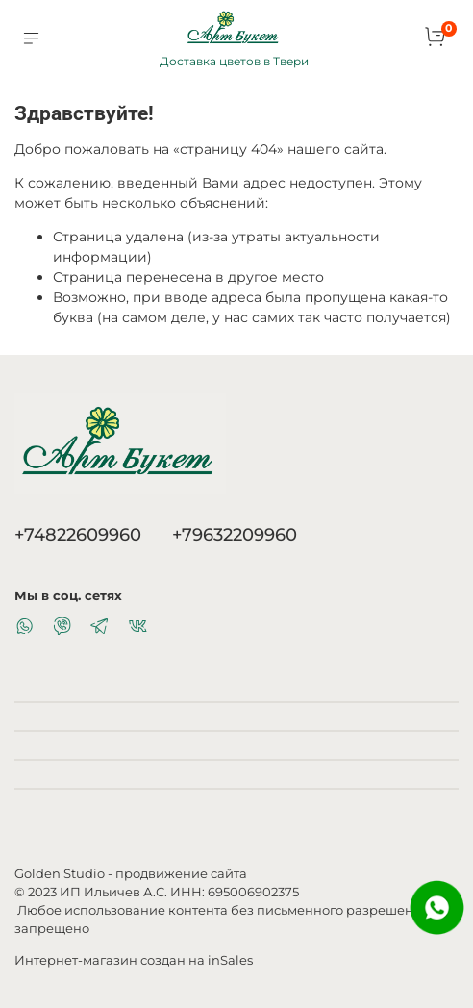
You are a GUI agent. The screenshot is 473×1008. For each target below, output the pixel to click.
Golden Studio (59, 874)
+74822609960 (77, 534)
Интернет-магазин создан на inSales (133, 960)
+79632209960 (234, 534)
